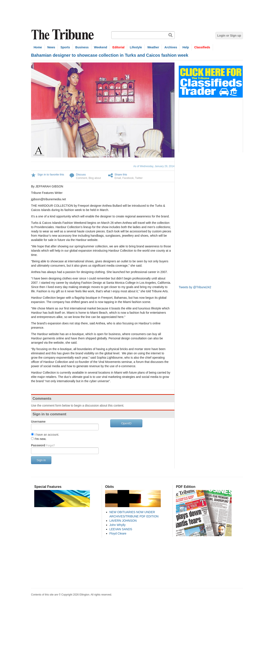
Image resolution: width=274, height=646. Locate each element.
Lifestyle (136, 47)
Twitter (139, 178)
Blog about (95, 178)
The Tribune (63, 34)
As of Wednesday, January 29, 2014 (153, 166)
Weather (153, 47)
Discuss (81, 174)
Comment (81, 178)
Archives (170, 47)
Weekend (100, 47)
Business (82, 47)
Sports (65, 47)
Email (118, 178)
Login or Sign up (229, 35)
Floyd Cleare (117, 533)
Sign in (41, 460)
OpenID (126, 423)
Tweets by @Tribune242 (195, 287)
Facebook (128, 178)
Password (43, 445)
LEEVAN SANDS (120, 529)
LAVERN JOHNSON (123, 520)
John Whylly (117, 525)
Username (38, 421)
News (51, 47)
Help (185, 47)
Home (38, 47)
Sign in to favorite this (50, 174)
